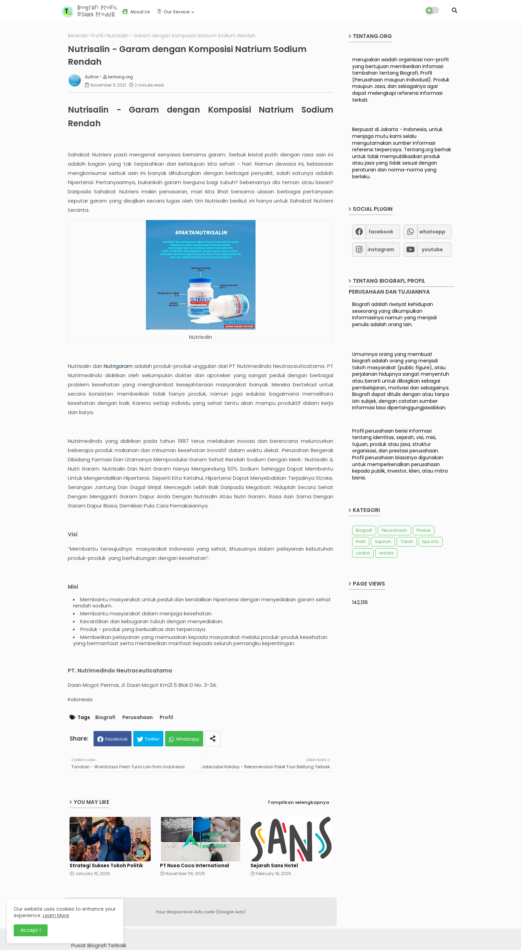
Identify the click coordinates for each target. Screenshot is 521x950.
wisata (386, 553)
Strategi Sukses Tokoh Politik (106, 866)
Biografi (105, 717)
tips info (430, 541)
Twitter (152, 739)
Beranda (78, 36)
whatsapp (432, 231)
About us (136, 12)
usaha (363, 553)
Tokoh (406, 541)
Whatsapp (187, 739)
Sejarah (383, 541)
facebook (381, 231)
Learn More (56, 915)
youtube (432, 249)
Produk (424, 530)
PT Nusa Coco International (194, 866)
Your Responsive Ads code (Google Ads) (201, 912)
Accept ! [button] (31, 930)
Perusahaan (137, 717)
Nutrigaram (118, 366)
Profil (97, 36)
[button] (454, 10)
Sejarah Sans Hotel (274, 866)
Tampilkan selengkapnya (298, 802)
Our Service (173, 12)
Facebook (116, 739)
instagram (381, 249)
